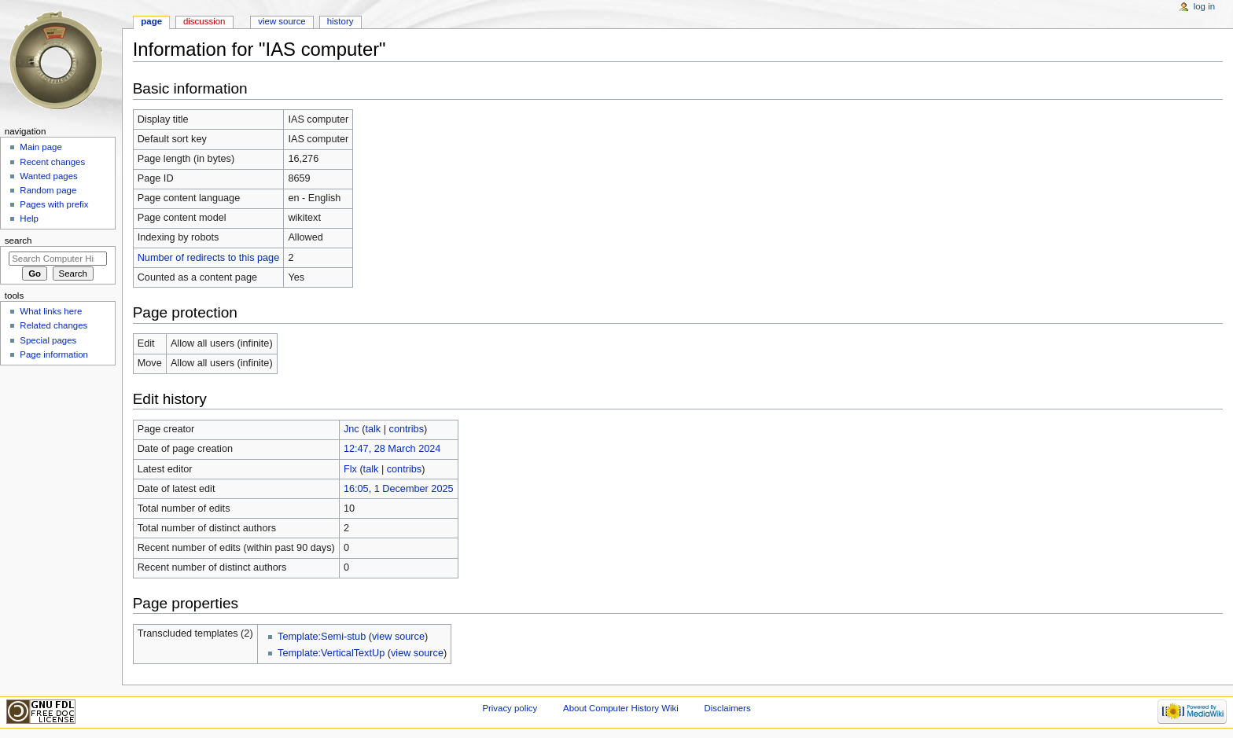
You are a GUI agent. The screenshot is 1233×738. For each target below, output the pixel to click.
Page (151, 21)
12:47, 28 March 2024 (392, 448)
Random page (48, 190)
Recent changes (52, 162)
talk (373, 429)
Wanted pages (48, 176)
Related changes (53, 325)
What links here (51, 311)
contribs (406, 429)
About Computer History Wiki (621, 708)
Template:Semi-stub (322, 636)
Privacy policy (509, 708)
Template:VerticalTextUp (331, 653)
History (340, 21)
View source (281, 21)
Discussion (204, 21)
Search (18, 240)
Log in (1204, 6)
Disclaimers (728, 708)
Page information (54, 354)
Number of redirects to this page (209, 257)
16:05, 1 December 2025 (399, 488)
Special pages (48, 340)
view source (398, 636)
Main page (41, 147)
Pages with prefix (54, 204)
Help (29, 218)
